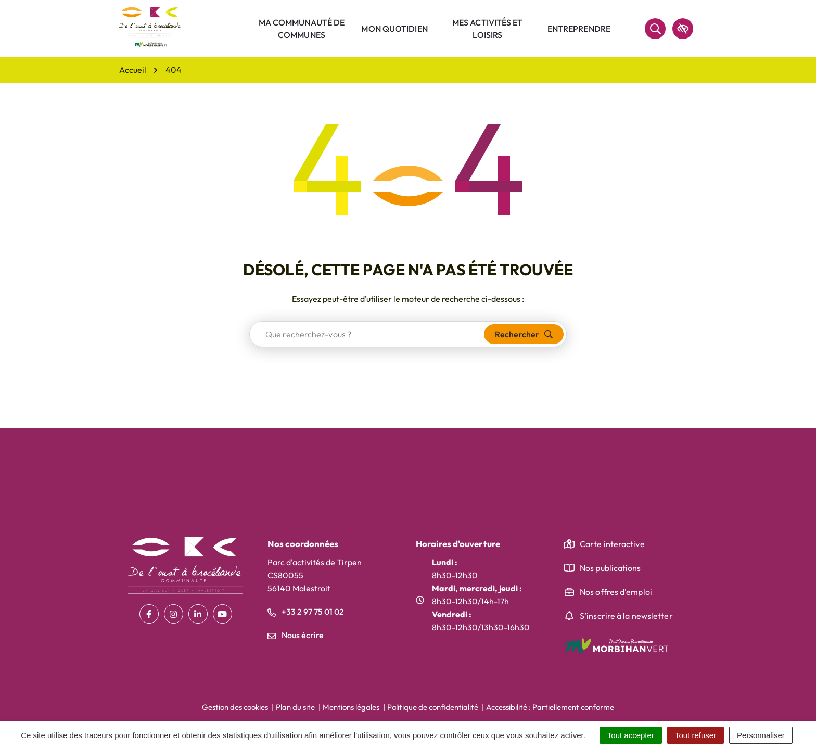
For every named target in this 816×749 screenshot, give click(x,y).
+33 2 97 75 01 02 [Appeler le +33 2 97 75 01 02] (305, 611)
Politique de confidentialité (432, 707)
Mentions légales (351, 707)
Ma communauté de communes (302, 28)
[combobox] (367, 334)
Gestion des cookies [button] (235, 707)
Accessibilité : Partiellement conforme (550, 707)
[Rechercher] (655, 28)
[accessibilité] (683, 28)
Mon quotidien (394, 28)
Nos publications (610, 568)
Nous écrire (295, 635)
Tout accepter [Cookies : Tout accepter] (630, 735)
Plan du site (295, 707)
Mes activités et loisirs (487, 28)
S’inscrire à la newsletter (626, 616)
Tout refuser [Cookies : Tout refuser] (695, 735)
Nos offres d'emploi (616, 592)
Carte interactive (612, 544)
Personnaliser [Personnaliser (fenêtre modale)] (761, 735)
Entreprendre (578, 28)
